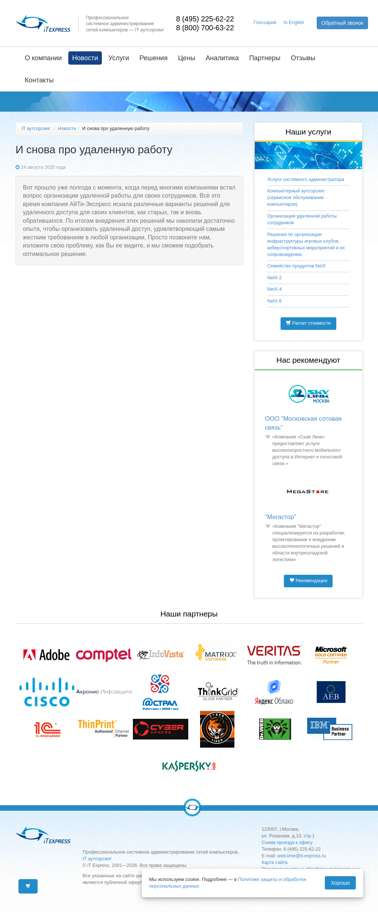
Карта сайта (275, 862)
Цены (186, 58)
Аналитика (222, 58)
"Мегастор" (280, 516)
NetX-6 (274, 301)
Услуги (119, 58)
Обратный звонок (342, 23)
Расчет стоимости (308, 323)
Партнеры (265, 58)
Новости (85, 58)
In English (294, 22)
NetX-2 (274, 277)
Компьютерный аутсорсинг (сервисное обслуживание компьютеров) (296, 197)
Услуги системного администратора (305, 179)
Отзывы (303, 58)
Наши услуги (308, 131)
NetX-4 (274, 289)
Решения (154, 58)
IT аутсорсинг (36, 128)
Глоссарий (265, 22)
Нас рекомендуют (308, 360)
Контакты (39, 80)
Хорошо (340, 883)
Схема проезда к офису (287, 842)
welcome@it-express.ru (301, 855)
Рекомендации (308, 580)
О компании (43, 58)
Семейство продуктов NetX (296, 266)
